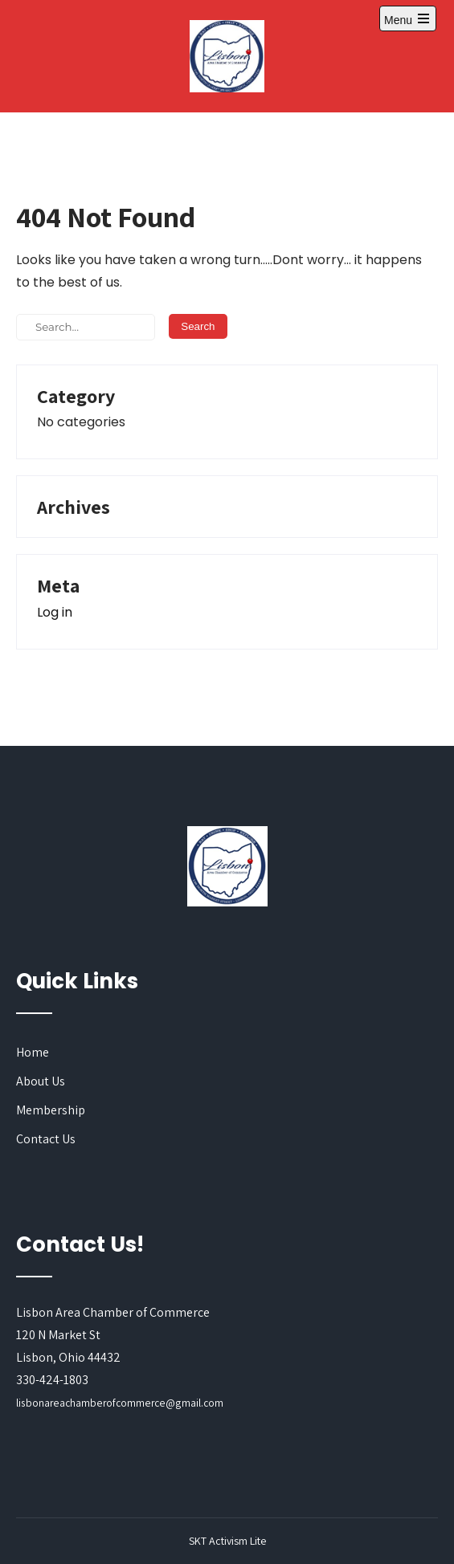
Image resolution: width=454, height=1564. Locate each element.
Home (32, 1052)
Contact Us (46, 1138)
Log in (54, 612)
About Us (40, 1081)
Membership (50, 1110)
